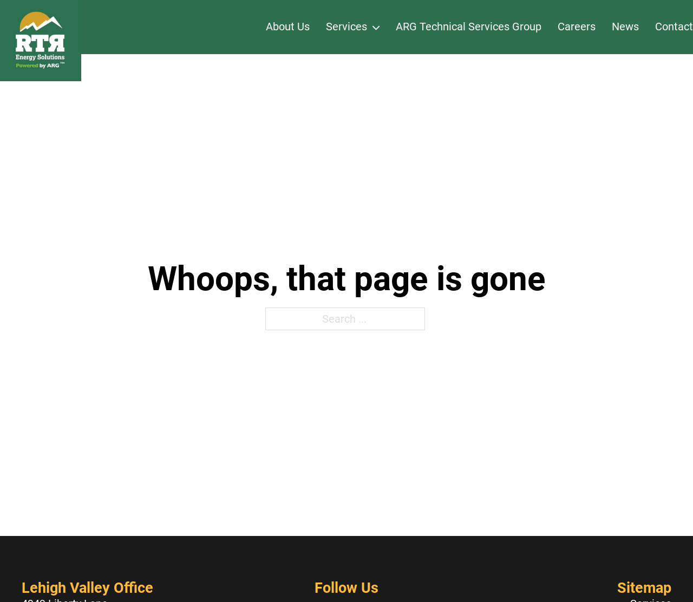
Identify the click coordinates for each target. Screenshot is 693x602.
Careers (577, 26)
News (625, 26)
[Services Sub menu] (376, 27)
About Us (288, 26)
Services (346, 26)
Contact (674, 26)
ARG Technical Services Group (468, 26)
